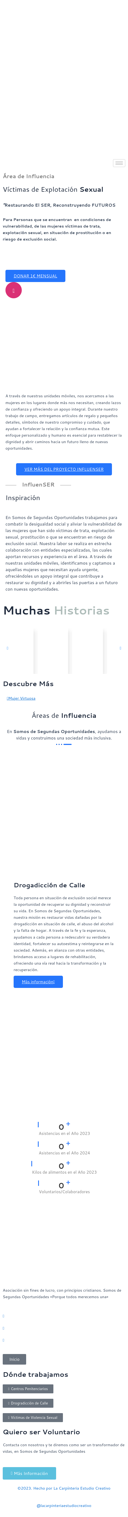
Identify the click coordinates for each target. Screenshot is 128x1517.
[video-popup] (13, 290)
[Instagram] (64, 1328)
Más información (38, 982)
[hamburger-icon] (119, 163)
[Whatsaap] (64, 1316)
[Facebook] (64, 1340)
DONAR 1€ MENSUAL (35, 276)
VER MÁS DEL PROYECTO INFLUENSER (63, 469)
